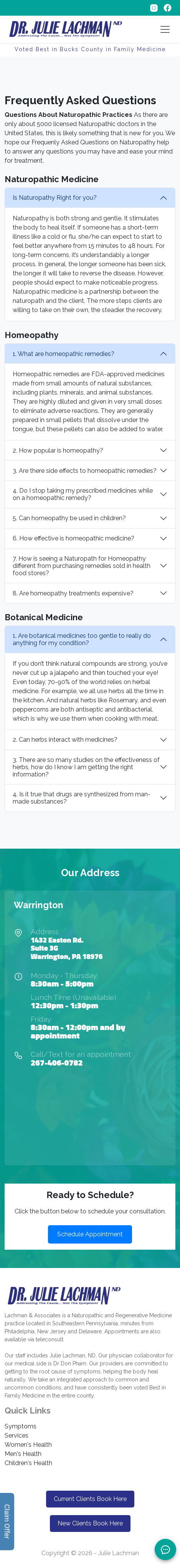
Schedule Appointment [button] (90, 1234)
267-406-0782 (57, 1062)
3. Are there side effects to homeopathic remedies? (85, 470)
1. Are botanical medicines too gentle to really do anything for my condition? (82, 639)
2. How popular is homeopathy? (58, 450)
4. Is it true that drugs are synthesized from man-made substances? (81, 798)
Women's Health (28, 1444)
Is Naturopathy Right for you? (55, 197)
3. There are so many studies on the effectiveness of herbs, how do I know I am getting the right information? (86, 767)
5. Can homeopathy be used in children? (69, 518)
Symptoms (20, 1426)
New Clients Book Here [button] (90, 1523)
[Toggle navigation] (165, 29)
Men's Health (23, 1453)
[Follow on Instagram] (155, 7)
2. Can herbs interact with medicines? (65, 739)
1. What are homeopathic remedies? (63, 353)
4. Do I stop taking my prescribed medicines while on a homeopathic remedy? (83, 494)
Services (16, 1435)
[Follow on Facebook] (167, 7)
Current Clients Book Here (90, 1499)
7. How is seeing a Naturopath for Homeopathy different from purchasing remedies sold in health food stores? (81, 566)
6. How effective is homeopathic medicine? (73, 538)
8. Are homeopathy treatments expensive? (73, 593)
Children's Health (28, 1463)
